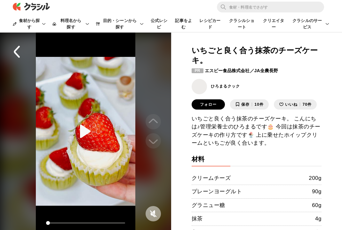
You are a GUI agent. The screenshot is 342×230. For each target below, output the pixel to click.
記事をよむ (183, 23)
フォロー (208, 104)
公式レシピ (159, 23)
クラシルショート (241, 23)
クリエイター (273, 23)
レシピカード (209, 23)
